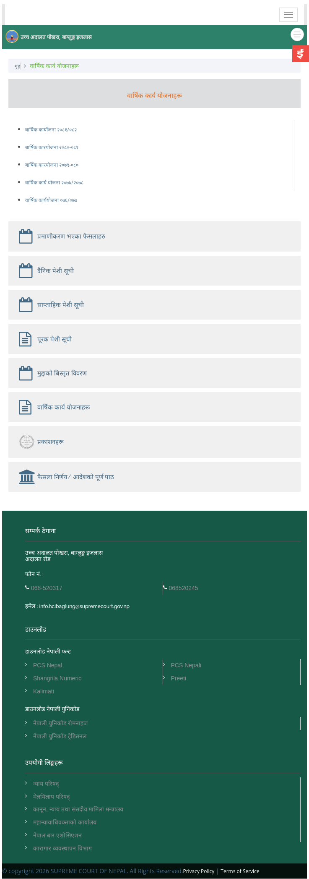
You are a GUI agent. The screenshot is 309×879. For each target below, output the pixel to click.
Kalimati (43, 691)
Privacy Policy (198, 871)
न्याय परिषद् (46, 783)
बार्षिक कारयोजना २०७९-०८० (51, 164)
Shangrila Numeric (57, 678)
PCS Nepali (186, 665)
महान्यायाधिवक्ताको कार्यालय (64, 822)
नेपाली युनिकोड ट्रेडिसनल (59, 736)
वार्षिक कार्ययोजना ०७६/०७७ (51, 200)
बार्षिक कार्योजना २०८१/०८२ (51, 129)
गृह (17, 66)
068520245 (183, 588)
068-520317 (46, 588)
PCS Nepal (47, 665)
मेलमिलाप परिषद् (51, 796)
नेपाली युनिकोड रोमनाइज (60, 723)
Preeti (179, 678)
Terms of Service (240, 871)
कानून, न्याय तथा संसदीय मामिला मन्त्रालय (78, 809)
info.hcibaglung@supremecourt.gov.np (84, 606)
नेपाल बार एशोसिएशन (57, 835)
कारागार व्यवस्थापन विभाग (62, 848)
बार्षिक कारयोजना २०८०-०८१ (51, 147)
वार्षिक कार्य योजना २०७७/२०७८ (54, 182)
